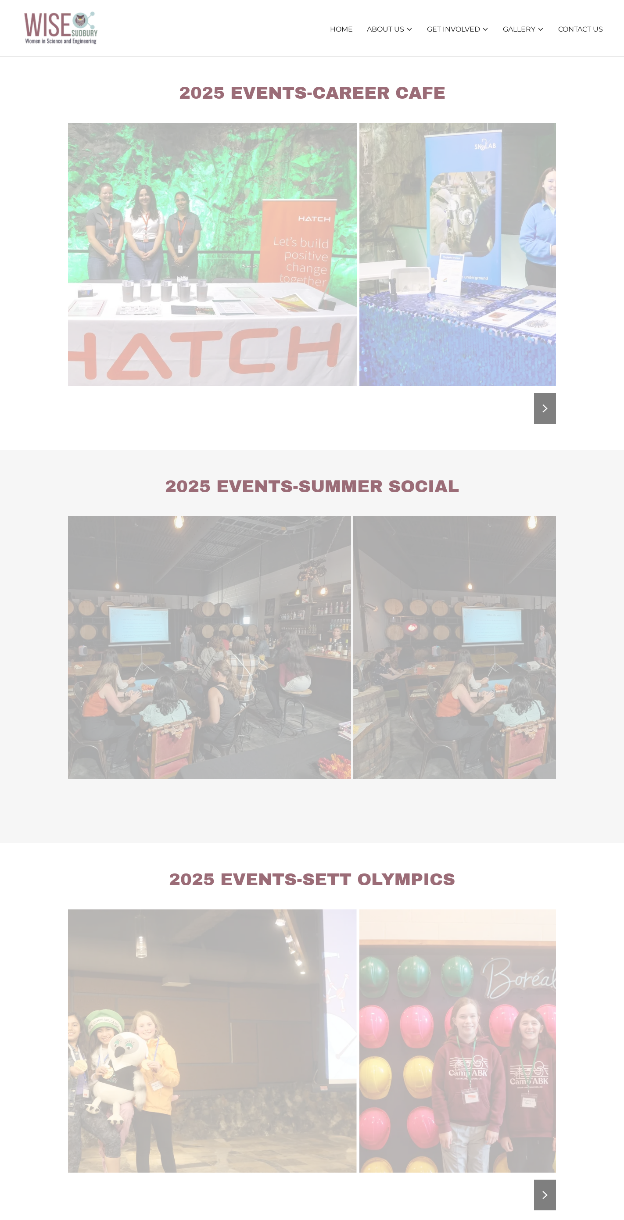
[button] (390, 29)
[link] (59, 27)
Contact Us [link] (580, 29)
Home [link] (341, 29)
